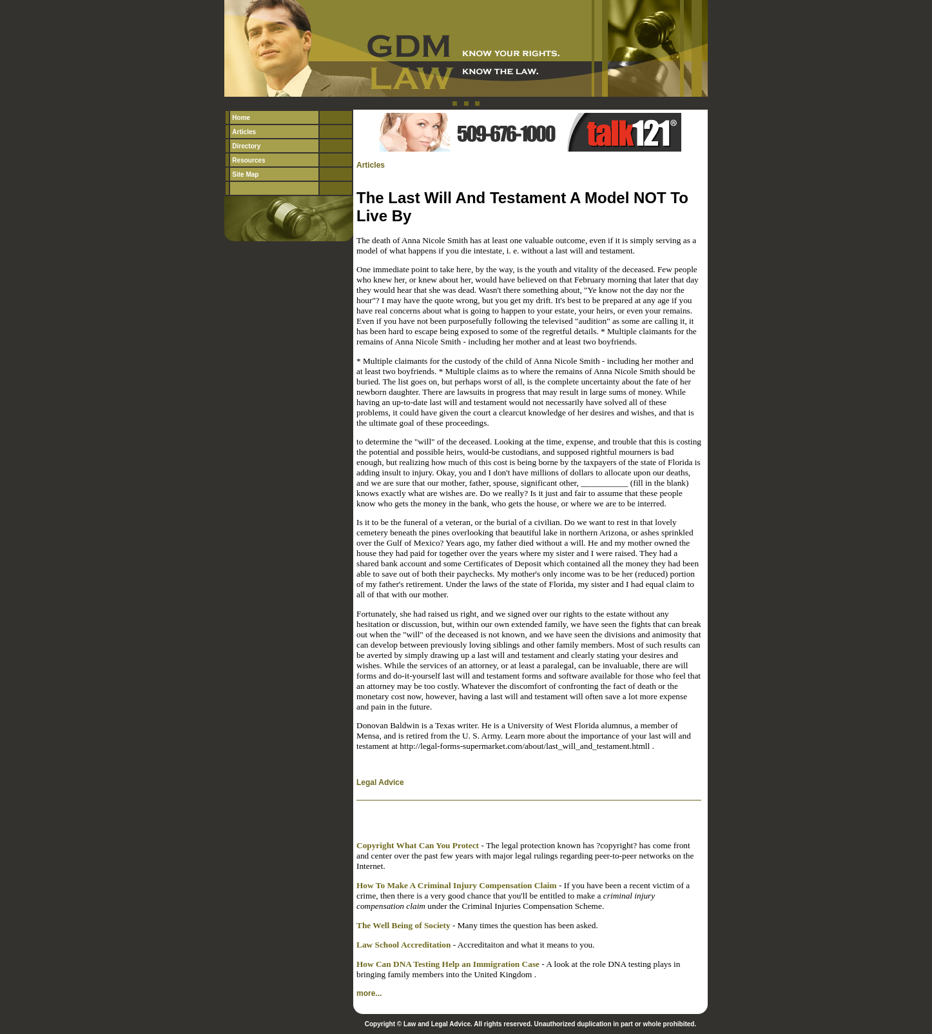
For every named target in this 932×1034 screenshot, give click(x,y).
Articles (244, 131)
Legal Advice (380, 782)
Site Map (245, 174)
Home (241, 117)
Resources (248, 160)
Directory (246, 146)
